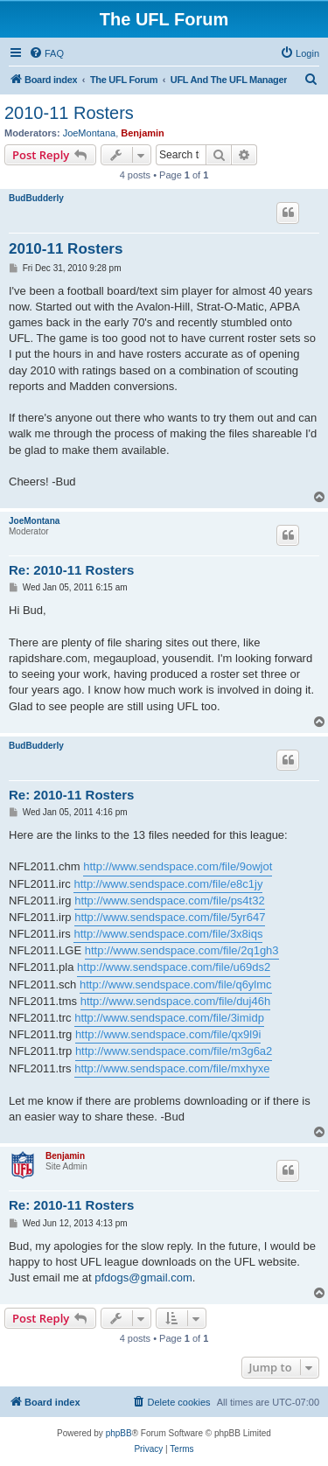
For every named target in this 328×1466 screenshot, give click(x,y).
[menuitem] (46, 53)
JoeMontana (89, 133)
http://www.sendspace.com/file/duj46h (175, 1001)
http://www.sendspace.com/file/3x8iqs (167, 933)
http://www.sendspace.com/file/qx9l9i (168, 1034)
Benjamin (142, 133)
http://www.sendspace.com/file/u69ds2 (173, 967)
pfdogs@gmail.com (143, 1277)
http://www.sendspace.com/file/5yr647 (169, 917)
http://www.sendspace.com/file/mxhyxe (171, 1068)
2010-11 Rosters (69, 112)
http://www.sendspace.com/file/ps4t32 (169, 900)
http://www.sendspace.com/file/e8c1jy (167, 883)
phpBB (119, 1433)
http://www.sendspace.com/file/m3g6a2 (173, 1051)
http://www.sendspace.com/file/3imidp (169, 1017)
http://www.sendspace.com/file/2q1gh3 (182, 950)
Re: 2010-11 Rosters (71, 569)
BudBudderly (36, 198)
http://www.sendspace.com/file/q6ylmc (176, 984)
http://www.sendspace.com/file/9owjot (177, 866)
